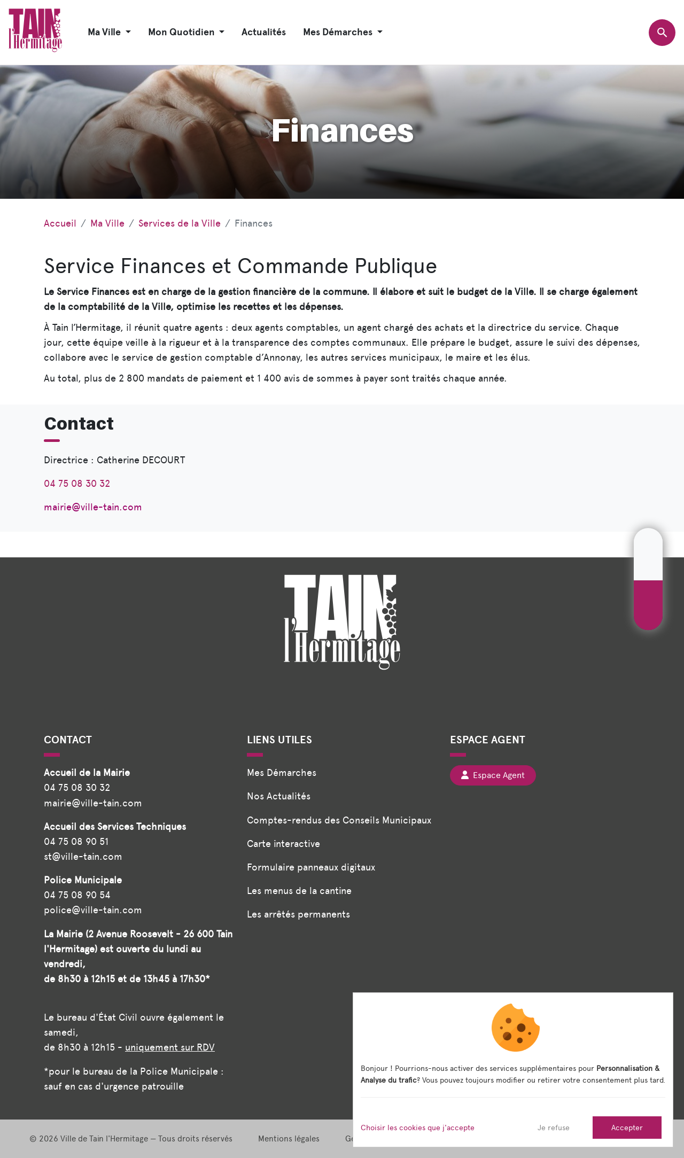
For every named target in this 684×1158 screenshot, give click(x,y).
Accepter (627, 1127)
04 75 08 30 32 (77, 483)
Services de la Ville (179, 223)
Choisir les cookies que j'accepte (418, 1127)
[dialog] (513, 1069)
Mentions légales (289, 1139)
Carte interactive (283, 843)
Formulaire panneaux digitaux (311, 867)
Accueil (60, 223)
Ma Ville (107, 223)
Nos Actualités (278, 796)
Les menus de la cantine (299, 890)
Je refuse (554, 1127)
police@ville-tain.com (93, 909)
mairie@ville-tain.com (93, 803)
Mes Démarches (281, 772)
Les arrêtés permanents (298, 914)
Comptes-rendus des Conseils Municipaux (339, 820)
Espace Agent (493, 775)
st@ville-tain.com (83, 856)
